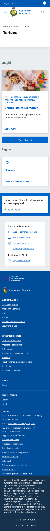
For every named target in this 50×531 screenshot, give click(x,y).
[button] (10, 3)
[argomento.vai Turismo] (9, 102)
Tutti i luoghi (25, 140)
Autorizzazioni (8, 349)
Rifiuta (25, 520)
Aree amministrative (11, 308)
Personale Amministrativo (13, 321)
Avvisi (4, 385)
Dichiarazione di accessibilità (14, 465)
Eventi (4, 404)
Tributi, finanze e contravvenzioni (17, 361)
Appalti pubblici (8, 366)
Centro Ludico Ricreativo (21, 107)
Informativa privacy (10, 456)
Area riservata (8, 469)
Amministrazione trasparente (15, 452)
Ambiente (6, 357)
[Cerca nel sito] (43, 12)
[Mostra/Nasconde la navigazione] (5, 11)
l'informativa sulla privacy (24, 512)
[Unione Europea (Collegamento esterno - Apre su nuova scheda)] (25, 279)
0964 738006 (11, 419)
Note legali (6, 460)
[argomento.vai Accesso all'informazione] (25, 97)
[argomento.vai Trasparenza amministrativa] (20, 100)
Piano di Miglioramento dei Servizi (17, 473)
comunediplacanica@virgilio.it (21, 423)
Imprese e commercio (11, 370)
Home (5, 26)
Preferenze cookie (12, 509)
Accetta (25, 525)
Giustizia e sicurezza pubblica (15, 353)
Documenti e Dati (9, 325)
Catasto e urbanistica (11, 340)
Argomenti (15, 26)
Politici (5, 317)
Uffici (4, 313)
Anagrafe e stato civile (12, 344)
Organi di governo (10, 304)
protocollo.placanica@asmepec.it (20, 427)
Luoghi (5, 399)
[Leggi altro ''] (12, 129)
